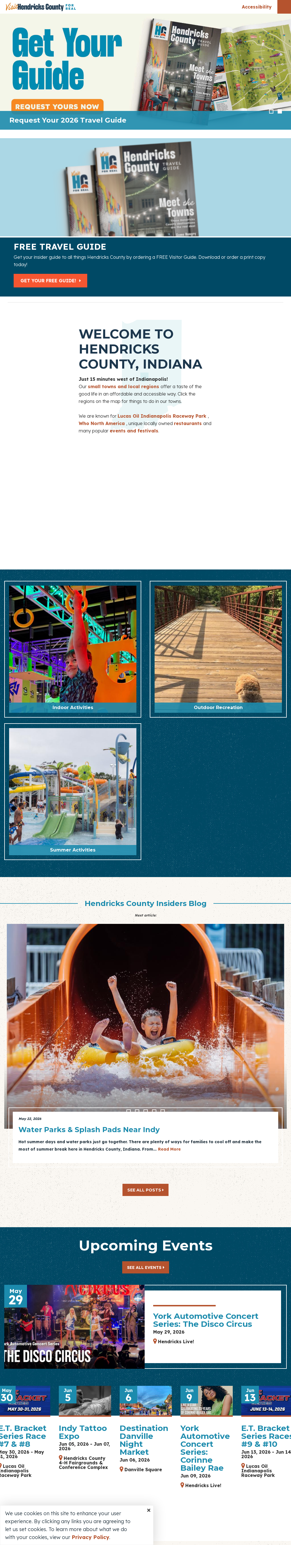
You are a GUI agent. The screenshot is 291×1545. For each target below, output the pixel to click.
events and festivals (134, 431)
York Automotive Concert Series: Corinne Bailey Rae (205, 1448)
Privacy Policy (90, 1537)
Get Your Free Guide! (50, 280)
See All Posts (145, 1190)
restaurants (188, 423)
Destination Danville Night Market (144, 1440)
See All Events (144, 1267)
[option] (145, 72)
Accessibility (257, 7)
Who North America (102, 423)
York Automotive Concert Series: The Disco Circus (206, 1320)
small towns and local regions (124, 386)
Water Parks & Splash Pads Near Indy (89, 1129)
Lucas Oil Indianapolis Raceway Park (163, 416)
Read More (169, 1149)
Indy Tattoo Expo (83, 1432)
